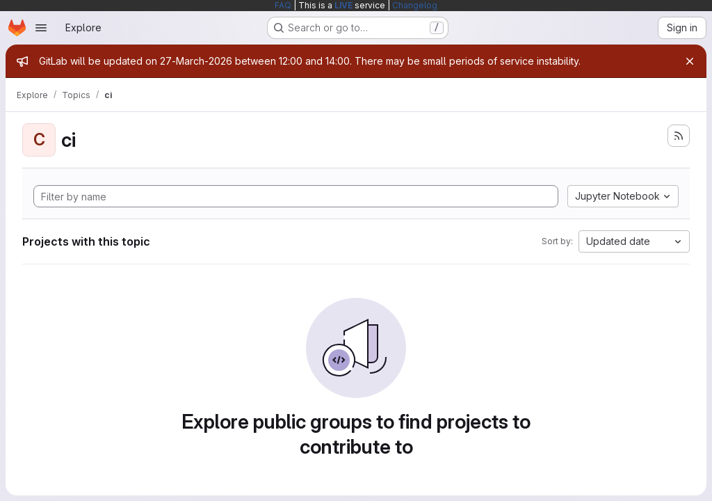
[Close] (689, 61)
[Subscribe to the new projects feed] (679, 136)
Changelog (414, 5)
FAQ (283, 5)
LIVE (343, 5)
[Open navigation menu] (41, 28)
